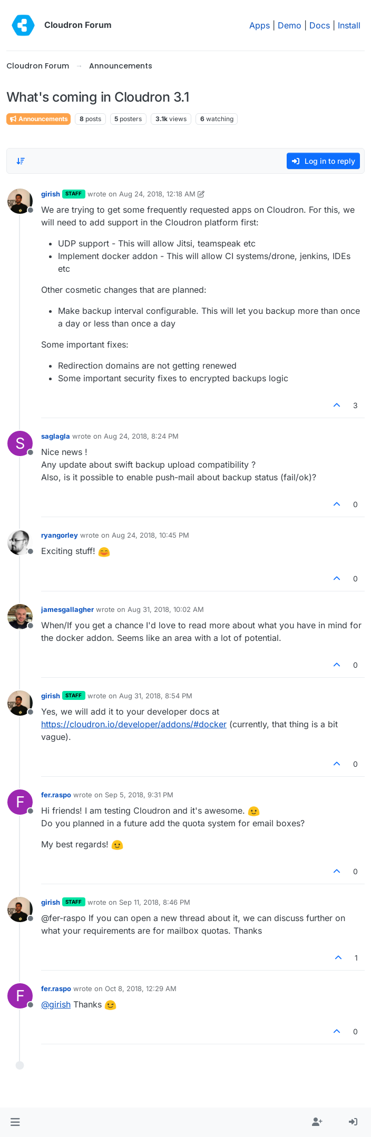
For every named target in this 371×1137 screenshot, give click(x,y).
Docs (319, 25)
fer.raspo (56, 794)
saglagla (55, 436)
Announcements (38, 119)
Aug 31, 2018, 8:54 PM (155, 695)
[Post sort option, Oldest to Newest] (20, 161)
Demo (289, 25)
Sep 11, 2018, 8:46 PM (154, 902)
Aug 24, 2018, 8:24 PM (141, 436)
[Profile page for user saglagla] (20, 443)
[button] (15, 1122)
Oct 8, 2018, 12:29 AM (141, 988)
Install (349, 25)
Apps (259, 25)
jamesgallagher (67, 609)
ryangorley (59, 535)
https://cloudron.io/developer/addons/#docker (134, 724)
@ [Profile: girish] (56, 1004)
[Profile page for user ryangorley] (20, 542)
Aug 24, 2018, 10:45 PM (150, 535)
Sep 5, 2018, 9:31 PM (139, 794)
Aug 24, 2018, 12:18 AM (157, 194)
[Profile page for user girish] (20, 201)
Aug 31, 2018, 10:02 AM (166, 609)
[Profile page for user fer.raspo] (20, 802)
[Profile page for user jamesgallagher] (20, 616)
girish (50, 194)
